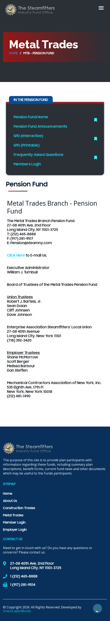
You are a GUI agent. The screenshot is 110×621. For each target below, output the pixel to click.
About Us (10, 501)
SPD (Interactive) (28, 136)
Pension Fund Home (31, 117)
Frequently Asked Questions (38, 155)
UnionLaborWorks (17, 611)
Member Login (14, 523)
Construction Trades (19, 508)
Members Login (27, 164)
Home (13, 53)
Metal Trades (13, 515)
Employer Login (15, 530)
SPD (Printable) (27, 146)
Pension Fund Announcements (40, 127)
